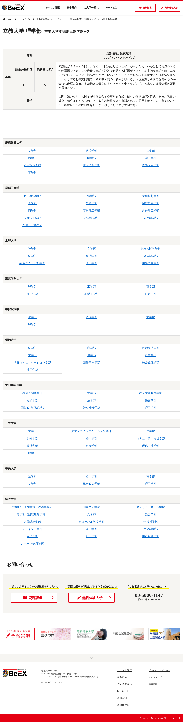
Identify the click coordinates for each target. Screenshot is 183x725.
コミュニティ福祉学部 (150, 438)
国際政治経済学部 (32, 407)
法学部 (150, 150)
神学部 (32, 248)
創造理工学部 (150, 210)
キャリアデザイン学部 (150, 507)
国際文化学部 (91, 507)
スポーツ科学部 (32, 225)
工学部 (91, 286)
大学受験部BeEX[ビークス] (49, 19)
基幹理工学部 (91, 210)
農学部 (91, 355)
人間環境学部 (32, 521)
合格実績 (122, 701)
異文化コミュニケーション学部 (91, 431)
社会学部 (91, 445)
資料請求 (145, 7)
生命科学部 (151, 529)
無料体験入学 (169, 7)
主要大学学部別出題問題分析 (82, 19)
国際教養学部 (150, 203)
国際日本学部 (91, 362)
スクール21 (59, 685)
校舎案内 (72, 7)
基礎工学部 (91, 293)
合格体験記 (123, 708)
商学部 (32, 158)
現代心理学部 (150, 445)
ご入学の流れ (91, 7)
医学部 (91, 158)
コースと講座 (52, 7)
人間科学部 (151, 217)
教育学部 (91, 203)
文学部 (32, 150)
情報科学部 (151, 521)
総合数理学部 (150, 362)
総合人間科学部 (151, 248)
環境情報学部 (91, 165)
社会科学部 (91, 217)
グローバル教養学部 (91, 521)
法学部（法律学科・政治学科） (32, 507)
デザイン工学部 (32, 529)
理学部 (32, 286)
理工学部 (150, 158)
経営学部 (150, 293)
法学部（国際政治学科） (32, 514)
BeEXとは (111, 7)
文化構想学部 (150, 196)
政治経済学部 (32, 196)
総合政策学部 (32, 165)
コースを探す (24, 19)
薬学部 (32, 172)
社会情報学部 (91, 407)
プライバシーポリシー (159, 673)
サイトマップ (155, 680)
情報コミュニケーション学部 (32, 362)
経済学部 (91, 150)
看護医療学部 (150, 165)
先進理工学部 (32, 217)
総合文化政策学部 (150, 393)
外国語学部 (151, 255)
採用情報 (153, 687)
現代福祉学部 (150, 536)
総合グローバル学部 (32, 263)
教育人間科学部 (32, 393)
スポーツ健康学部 (32, 543)
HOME (10, 19)
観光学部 (32, 438)
